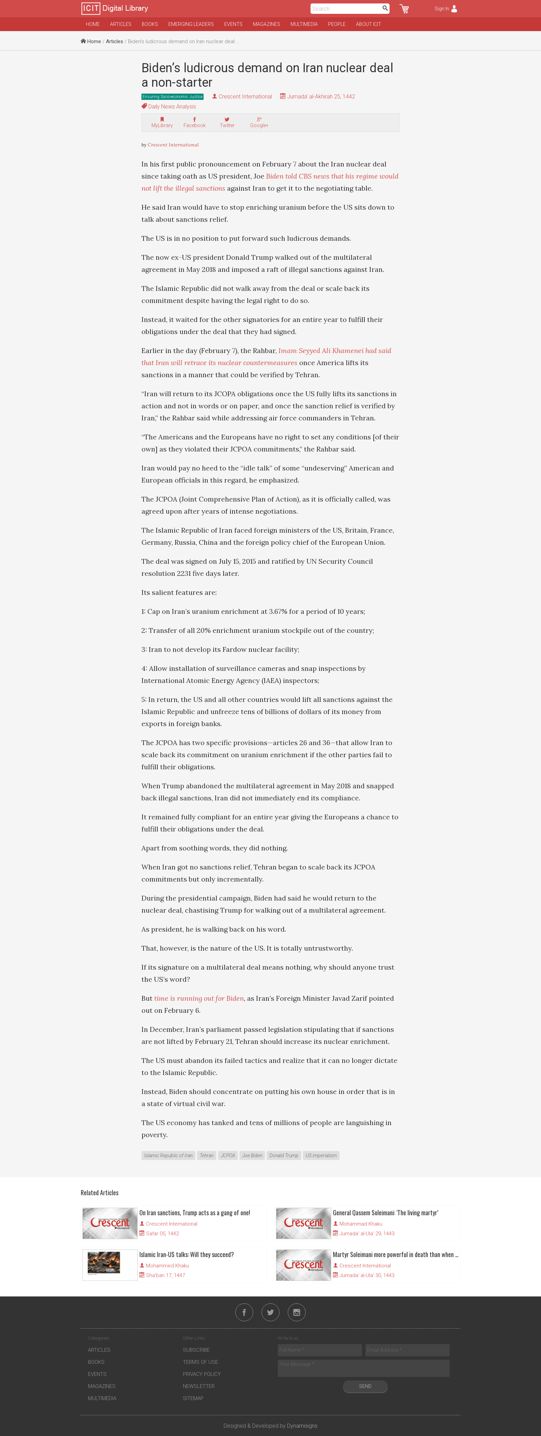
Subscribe (196, 1350)
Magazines (266, 24)
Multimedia (304, 24)
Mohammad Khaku (361, 1224)
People (337, 24)
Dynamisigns (302, 1426)
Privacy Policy (202, 1374)
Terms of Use (200, 1362)
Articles (120, 24)
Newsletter (199, 1386)
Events (233, 24)
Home (93, 24)
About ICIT (368, 24)
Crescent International (245, 96)
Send (365, 1386)
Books (150, 24)
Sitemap (193, 1398)
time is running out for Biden (199, 998)
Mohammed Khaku (167, 1266)
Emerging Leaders (191, 24)
